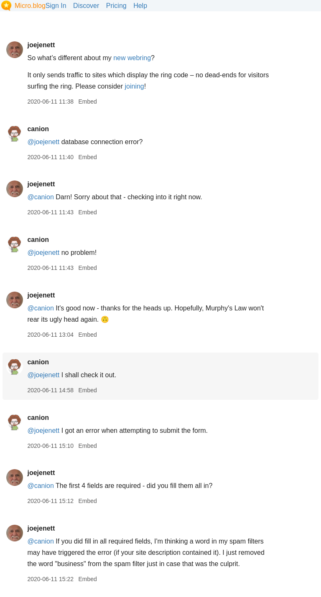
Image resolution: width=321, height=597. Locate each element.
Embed (87, 101)
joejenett (41, 44)
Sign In (56, 5)
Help (140, 5)
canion (38, 128)
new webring (132, 57)
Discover (86, 5)
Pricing (116, 5)
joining (134, 86)
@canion (40, 197)
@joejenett (43, 141)
